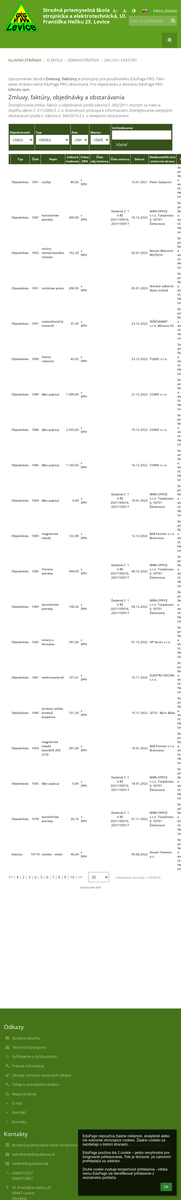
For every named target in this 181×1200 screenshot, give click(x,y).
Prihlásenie (165, 11)
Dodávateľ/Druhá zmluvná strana (162, 159)
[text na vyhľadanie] (153, 20)
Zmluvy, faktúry (120, 60)
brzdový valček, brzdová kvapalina (53, 712)
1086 (35, 465)
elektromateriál (53, 677)
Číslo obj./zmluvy (100, 159)
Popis (53, 159)
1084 (35, 606)
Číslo (35, 159)
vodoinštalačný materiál (52, 323)
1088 (35, 430)
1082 (35, 642)
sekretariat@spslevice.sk (33, 1154)
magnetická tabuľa (50, 536)
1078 (35, 819)
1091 (35, 323)
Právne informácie (28, 1066)
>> (80, 877)
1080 (35, 713)
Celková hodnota (72, 159)
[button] (144, 11)
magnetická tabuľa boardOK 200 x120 (51, 748)
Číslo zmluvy (120, 159)
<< (10, 877)
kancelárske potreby (50, 217)
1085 (35, 571)
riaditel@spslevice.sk (30, 1163)
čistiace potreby (47, 571)
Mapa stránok (24, 1094)
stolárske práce (53, 288)
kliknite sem (19, 89)
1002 (35, 253)
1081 (35, 677)
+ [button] (115, 10)
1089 (35, 394)
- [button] (125, 10)
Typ (20, 159)
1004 (35, 500)
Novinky (19, 1121)
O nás (17, 1103)
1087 (35, 217)
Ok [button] (166, 1187)
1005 (35, 783)
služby (46, 182)
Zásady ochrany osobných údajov (42, 1075)
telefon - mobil (52, 854)
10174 (35, 854)
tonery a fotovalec (48, 642)
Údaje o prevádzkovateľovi (35, 1084)
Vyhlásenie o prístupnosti (34, 1056)
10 (72, 877)
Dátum (139, 159)
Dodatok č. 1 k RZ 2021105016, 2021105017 (120, 217)
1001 (35, 182)
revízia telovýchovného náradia (53, 252)
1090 (35, 359)
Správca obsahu (26, 1038)
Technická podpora (29, 1047)
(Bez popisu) (50, 394)
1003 (35, 748)
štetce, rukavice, (48, 359)
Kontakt (19, 1112)
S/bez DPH (85, 159)
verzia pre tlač (90, 887)
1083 (35, 536)
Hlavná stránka (24, 60)
